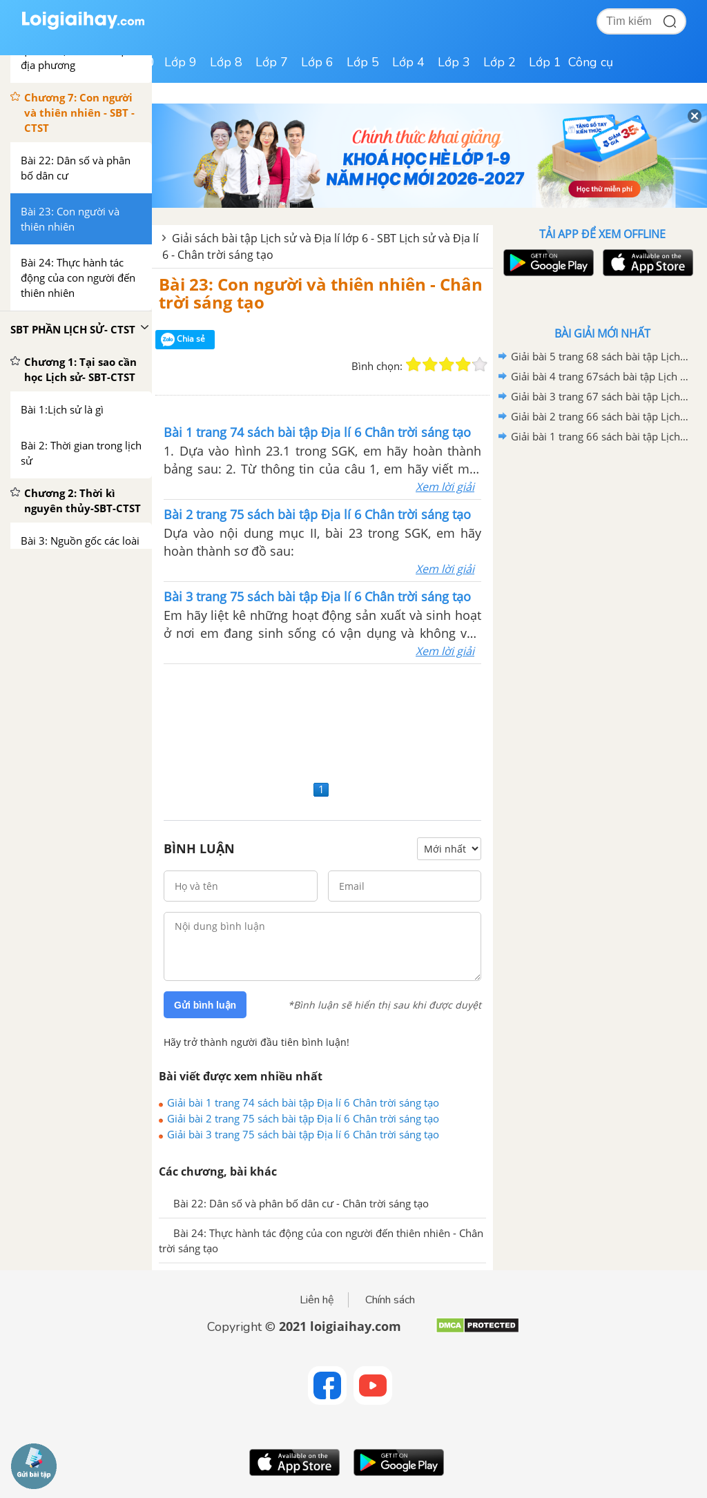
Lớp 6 (317, 62)
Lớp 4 (408, 62)
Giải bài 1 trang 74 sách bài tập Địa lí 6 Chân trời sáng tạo (303, 1102)
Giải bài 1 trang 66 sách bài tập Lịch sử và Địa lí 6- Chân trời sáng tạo (600, 436)
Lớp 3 (454, 62)
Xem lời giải (445, 486)
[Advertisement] (322, 720)
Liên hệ (317, 1299)
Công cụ (590, 62)
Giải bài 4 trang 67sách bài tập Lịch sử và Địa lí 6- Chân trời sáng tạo (600, 376)
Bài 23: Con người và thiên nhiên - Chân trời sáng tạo (321, 293)
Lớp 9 (180, 62)
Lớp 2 (499, 62)
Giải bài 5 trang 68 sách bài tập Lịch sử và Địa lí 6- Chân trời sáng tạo (600, 356)
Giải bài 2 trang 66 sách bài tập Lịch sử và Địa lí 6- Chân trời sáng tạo (600, 416)
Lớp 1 (545, 62)
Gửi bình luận (205, 1005)
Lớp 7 (271, 62)
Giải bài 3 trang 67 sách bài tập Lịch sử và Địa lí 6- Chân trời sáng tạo (600, 396)
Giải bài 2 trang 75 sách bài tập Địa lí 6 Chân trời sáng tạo (303, 1118)
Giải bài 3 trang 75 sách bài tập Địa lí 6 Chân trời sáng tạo (303, 1134)
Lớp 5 (363, 62)
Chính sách (390, 1299)
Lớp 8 (226, 62)
